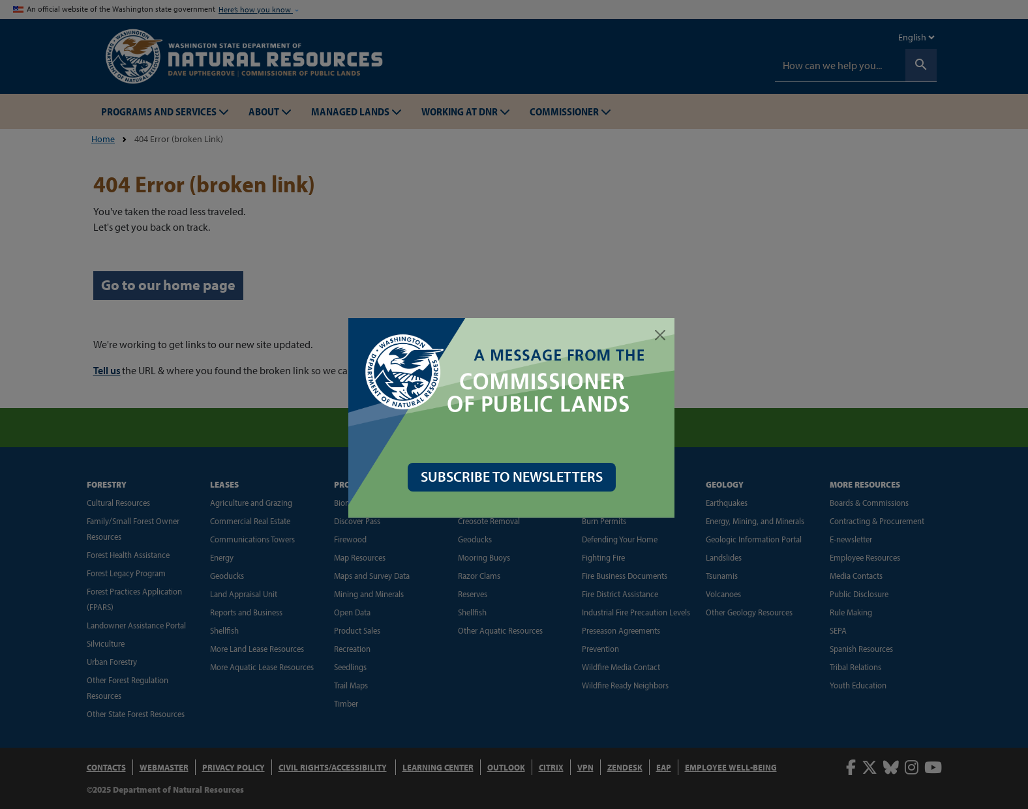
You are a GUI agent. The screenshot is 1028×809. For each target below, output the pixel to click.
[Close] (663, 335)
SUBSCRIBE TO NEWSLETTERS (514, 476)
